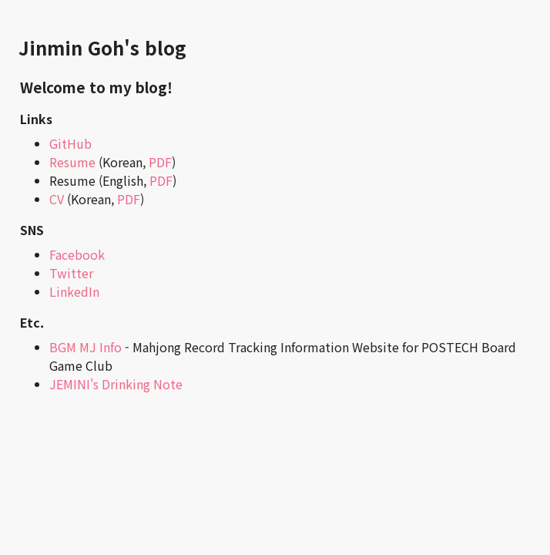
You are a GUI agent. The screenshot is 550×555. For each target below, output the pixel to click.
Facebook (77, 254)
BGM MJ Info (85, 347)
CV (56, 199)
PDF (160, 162)
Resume (72, 162)
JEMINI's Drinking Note (116, 384)
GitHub (70, 143)
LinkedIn (74, 291)
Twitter (71, 273)
